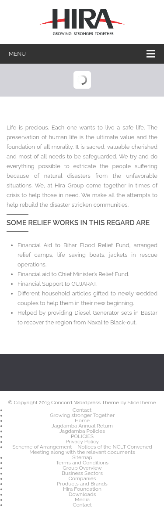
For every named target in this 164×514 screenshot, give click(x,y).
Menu (82, 54)
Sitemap (82, 457)
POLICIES (82, 436)
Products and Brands (82, 484)
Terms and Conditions (82, 463)
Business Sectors (82, 473)
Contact (82, 410)
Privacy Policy (82, 442)
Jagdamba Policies (82, 431)
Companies (82, 478)
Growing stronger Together (82, 415)
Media (82, 499)
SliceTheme (142, 402)
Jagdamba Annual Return (82, 426)
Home (82, 420)
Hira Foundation (82, 489)
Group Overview (82, 468)
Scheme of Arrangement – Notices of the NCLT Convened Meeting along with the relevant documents (82, 449)
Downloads (82, 494)
